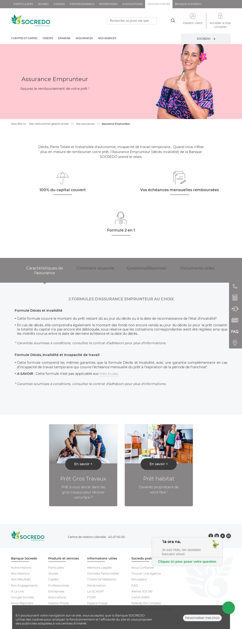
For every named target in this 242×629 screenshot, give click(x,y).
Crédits (48, 38)
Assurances (84, 38)
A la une (17, 591)
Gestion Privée (58, 603)
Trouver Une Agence (146, 573)
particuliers (23, 4)
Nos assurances (85, 123)
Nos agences (107, 38)
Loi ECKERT (95, 591)
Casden (53, 579)
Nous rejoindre (22, 603)
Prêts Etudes (108, 374)
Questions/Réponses (146, 268)
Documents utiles (197, 268)
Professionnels (58, 585)
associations (132, 4)
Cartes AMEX (140, 597)
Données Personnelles (103, 573)
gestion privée (158, 4)
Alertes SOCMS (141, 591)
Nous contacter (142, 567)
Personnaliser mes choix (202, 618)
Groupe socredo (22, 597)
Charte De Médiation (102, 579)
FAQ (134, 585)
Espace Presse (97, 603)
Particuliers (56, 567)
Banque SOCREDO (188, 4)
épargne (64, 38)
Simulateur (139, 579)
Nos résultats (21, 579)
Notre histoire (21, 567)
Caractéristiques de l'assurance (44, 270)
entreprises (108, 4)
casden (59, 4)
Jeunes (53, 573)
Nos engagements (24, 585)
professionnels (82, 4)
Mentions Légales (99, 567)
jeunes (43, 4)
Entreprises (56, 591)
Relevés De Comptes (146, 603)
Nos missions (20, 573)
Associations (57, 597)
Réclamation (96, 585)
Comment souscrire (95, 268)
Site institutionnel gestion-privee (49, 123)
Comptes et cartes (24, 38)
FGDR (91, 597)
